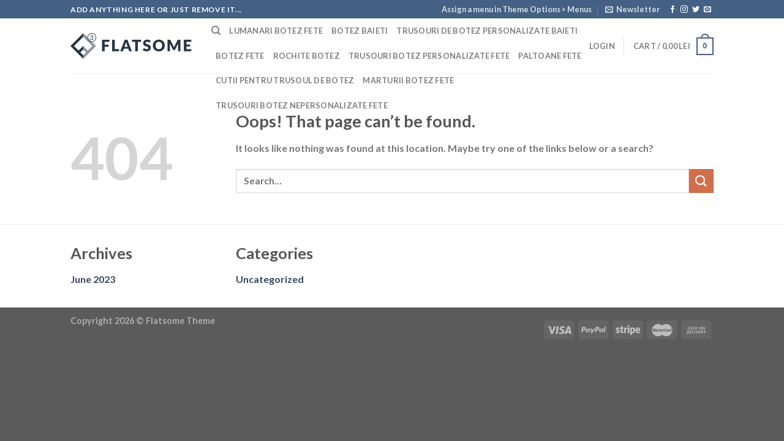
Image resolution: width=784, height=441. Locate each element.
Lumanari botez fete (276, 31)
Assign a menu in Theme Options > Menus (517, 9)
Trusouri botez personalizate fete (429, 56)
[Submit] (701, 181)
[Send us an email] (707, 10)
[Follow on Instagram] (684, 10)
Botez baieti (359, 31)
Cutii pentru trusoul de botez (285, 80)
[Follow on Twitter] (695, 10)
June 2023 (92, 279)
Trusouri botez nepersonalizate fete (302, 105)
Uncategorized (270, 279)
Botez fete (240, 56)
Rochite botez (306, 56)
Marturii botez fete (408, 80)
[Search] (216, 30)
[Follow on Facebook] (672, 10)
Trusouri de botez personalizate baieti (487, 31)
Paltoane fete (549, 56)
